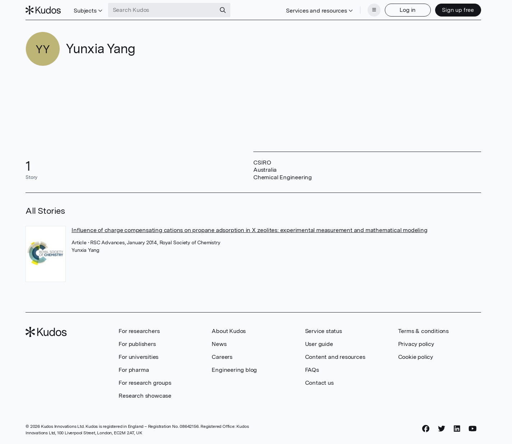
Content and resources (335, 356)
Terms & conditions (423, 331)
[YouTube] (473, 428)
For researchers (139, 331)
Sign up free (458, 9)
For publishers (137, 344)
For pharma (134, 369)
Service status (323, 331)
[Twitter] (441, 428)
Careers (222, 356)
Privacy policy (416, 344)
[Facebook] (425, 428)
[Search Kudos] (162, 10)
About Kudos (229, 331)
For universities (138, 356)
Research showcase (145, 395)
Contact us (319, 382)
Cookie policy (415, 356)
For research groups (145, 382)
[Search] (223, 10)
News (219, 344)
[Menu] (374, 10)
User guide (319, 344)
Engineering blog (234, 369)
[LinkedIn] (457, 428)
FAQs (312, 369)
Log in (408, 9)
